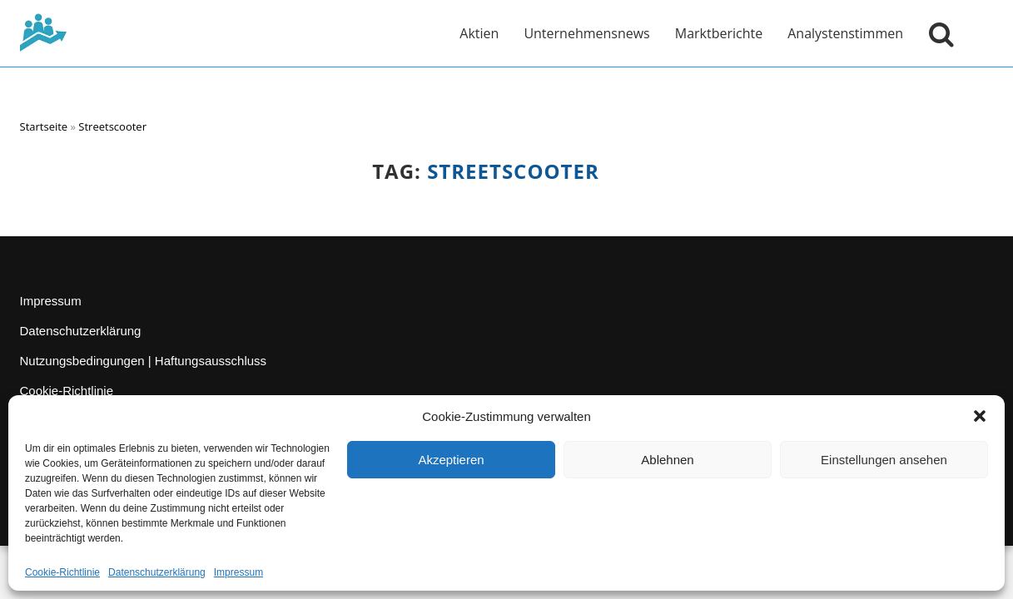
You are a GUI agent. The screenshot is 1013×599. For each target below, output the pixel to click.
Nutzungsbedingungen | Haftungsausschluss (143, 361)
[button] (979, 416)
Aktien (479, 33)
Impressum (238, 572)
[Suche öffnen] (937, 33)
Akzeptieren (451, 460)
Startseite (44, 126)
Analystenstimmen (845, 33)
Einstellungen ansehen (884, 460)
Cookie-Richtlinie (62, 572)
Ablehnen (667, 460)
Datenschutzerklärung (157, 572)
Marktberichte (718, 33)
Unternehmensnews (586, 33)
